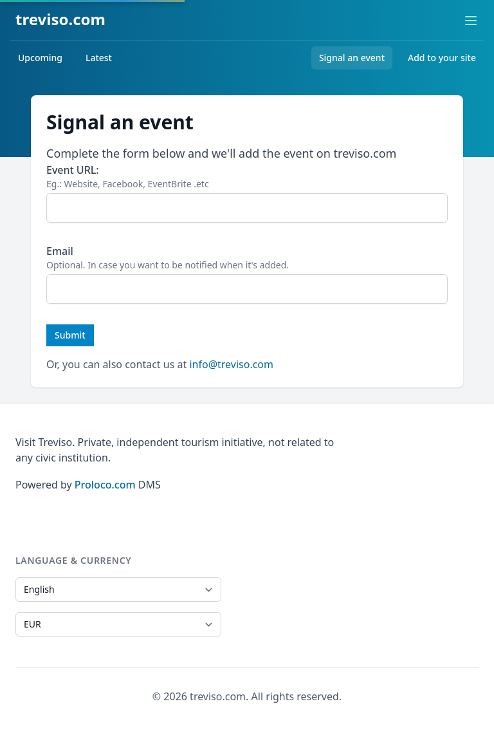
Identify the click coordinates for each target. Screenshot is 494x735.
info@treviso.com (231, 364)
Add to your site (442, 57)
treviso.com (60, 19)
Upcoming (40, 57)
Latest (99, 57)
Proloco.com (105, 485)
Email (59, 251)
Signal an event (352, 57)
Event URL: (72, 170)
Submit (70, 335)
